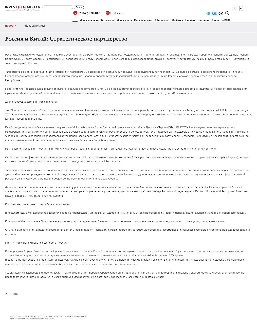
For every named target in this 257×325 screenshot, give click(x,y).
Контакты (203, 20)
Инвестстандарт (89, 20)
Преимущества (143, 20)
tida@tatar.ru (115, 13)
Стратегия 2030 (221, 20)
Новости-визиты (35, 26)
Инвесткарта (124, 20)
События (177, 20)
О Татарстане (162, 20)
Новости (190, 20)
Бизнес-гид (108, 20)
